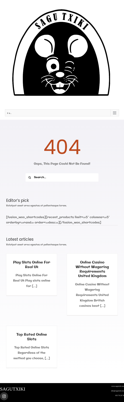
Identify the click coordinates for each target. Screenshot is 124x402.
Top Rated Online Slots (31, 337)
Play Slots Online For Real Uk (31, 264)
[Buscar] (30, 177)
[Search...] (62, 177)
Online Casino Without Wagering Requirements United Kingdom (92, 269)
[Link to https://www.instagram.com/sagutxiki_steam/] (4, 396)
